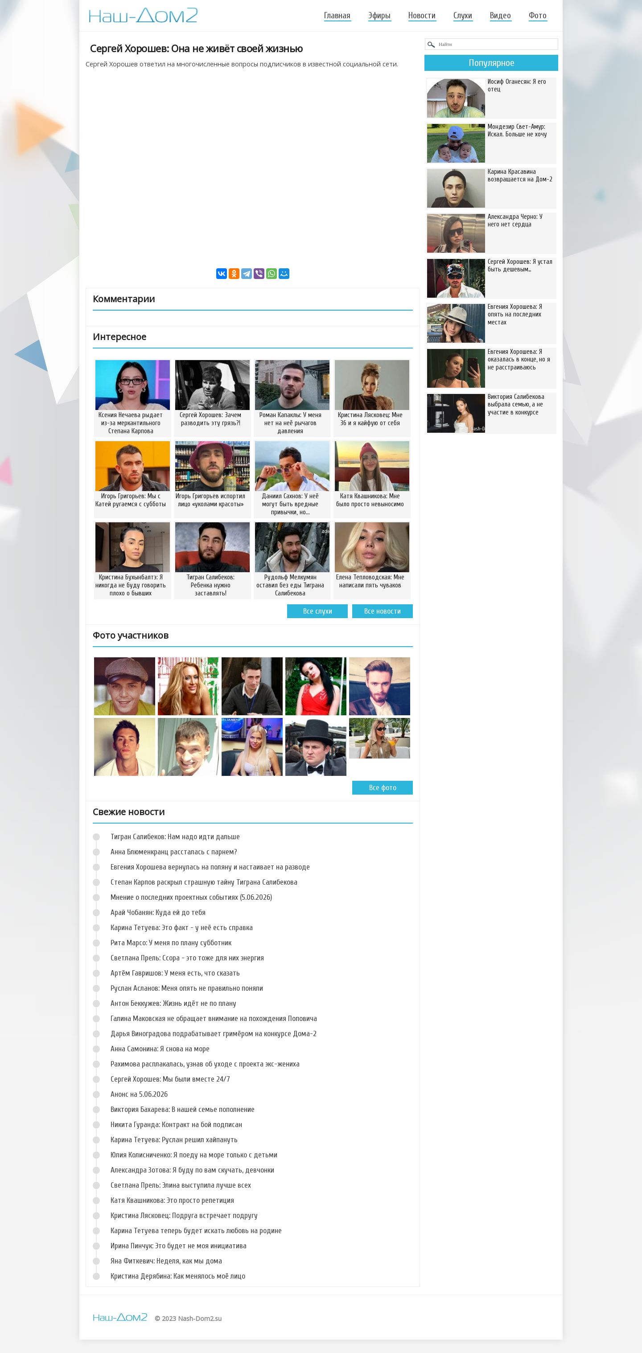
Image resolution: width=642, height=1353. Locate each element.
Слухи (462, 15)
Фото (538, 15)
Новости (422, 15)
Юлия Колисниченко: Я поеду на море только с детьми (194, 1155)
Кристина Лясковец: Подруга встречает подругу (184, 1215)
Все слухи (317, 611)
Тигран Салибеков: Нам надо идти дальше (175, 836)
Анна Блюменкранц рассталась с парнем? (174, 852)
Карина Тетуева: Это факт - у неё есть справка (182, 927)
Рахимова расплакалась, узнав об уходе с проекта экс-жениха (205, 1064)
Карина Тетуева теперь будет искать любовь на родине (196, 1230)
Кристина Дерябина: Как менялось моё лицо (178, 1276)
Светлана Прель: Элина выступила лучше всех (181, 1185)
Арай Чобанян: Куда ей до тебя (158, 912)
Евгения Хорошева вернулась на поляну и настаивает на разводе (210, 867)
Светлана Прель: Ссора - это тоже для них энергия (187, 958)
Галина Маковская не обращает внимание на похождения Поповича (214, 1018)
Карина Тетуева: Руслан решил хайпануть (174, 1140)
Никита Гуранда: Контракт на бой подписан (176, 1124)
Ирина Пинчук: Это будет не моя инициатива (179, 1246)
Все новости (382, 611)
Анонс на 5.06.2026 (139, 1094)
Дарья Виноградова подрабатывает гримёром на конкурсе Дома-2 (214, 1033)
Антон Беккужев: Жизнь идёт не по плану (173, 1003)
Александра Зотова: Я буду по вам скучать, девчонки (192, 1170)
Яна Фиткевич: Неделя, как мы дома (166, 1261)
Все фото (382, 787)
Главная (337, 15)
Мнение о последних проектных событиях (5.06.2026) (191, 897)
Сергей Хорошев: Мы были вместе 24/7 (170, 1079)
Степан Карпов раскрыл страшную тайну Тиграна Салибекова (204, 882)
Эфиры (379, 15)
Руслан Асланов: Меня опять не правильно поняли (187, 988)
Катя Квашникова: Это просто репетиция (172, 1200)
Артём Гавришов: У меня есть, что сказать (175, 973)
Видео (500, 15)
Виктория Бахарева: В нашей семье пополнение (183, 1109)
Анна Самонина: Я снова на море (160, 1049)
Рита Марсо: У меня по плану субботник (171, 943)
